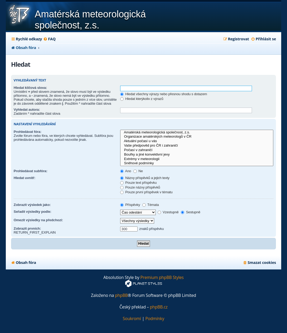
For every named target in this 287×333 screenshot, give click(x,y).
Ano (125, 171)
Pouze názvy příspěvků (140, 187)
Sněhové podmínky (197, 163)
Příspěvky (130, 205)
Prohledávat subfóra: (30, 171)
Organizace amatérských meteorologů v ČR (197, 136)
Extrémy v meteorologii (197, 159)
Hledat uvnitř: (24, 178)
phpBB (121, 295)
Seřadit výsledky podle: (32, 212)
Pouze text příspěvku (138, 183)
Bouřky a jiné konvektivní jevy (197, 154)
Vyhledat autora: (27, 110)
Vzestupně (168, 212)
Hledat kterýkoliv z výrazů (141, 99)
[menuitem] (49, 39)
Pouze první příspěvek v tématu (146, 192)
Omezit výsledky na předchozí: (38, 220)
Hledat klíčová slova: (30, 88)
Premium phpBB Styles (162, 277)
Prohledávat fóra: (27, 132)
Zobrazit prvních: (27, 228)
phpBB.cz (159, 307)
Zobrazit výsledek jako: (32, 205)
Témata (150, 205)
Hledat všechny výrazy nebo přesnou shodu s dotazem (163, 94)
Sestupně (190, 212)
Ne (138, 171)
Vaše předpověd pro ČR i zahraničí (197, 145)
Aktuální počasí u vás (197, 141)
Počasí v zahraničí (197, 150)
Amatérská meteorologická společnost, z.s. (197, 132)
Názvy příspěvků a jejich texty (144, 178)
